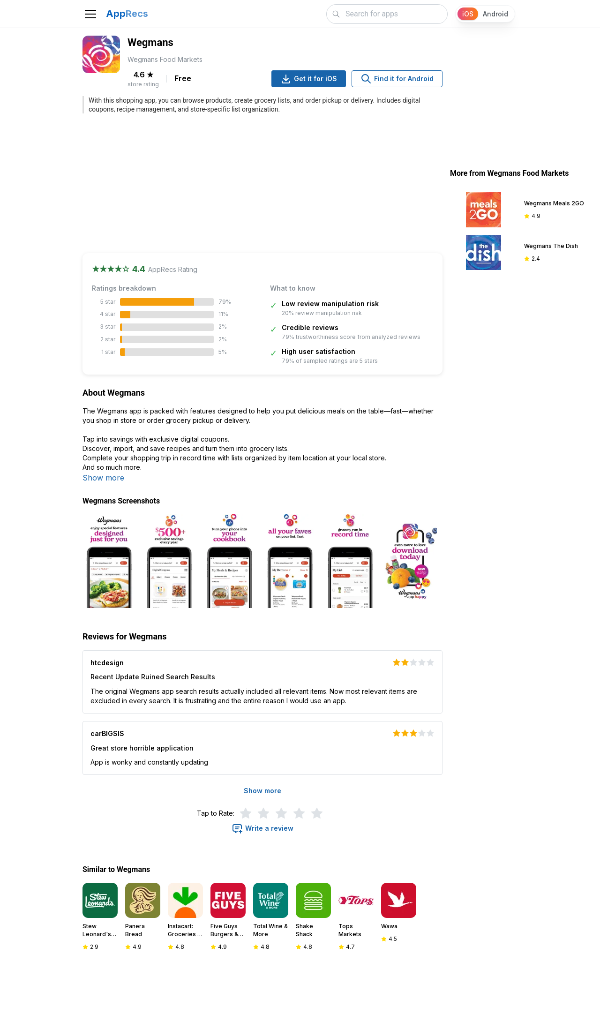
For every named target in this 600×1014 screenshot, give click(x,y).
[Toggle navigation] (90, 14)
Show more (103, 477)
